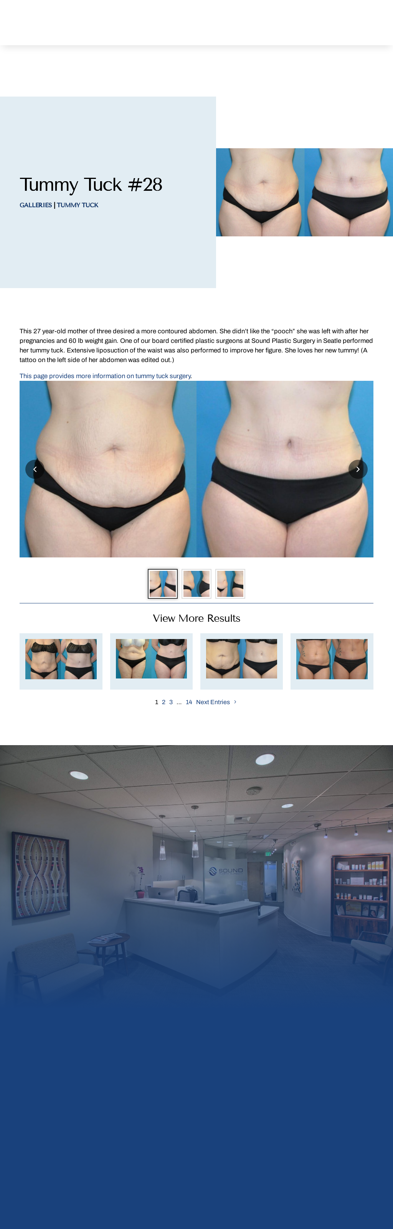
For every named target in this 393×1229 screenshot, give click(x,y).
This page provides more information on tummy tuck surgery (105, 341)
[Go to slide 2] (196, 553)
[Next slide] (358, 434)
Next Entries (213, 676)
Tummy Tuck (77, 170)
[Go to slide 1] (154, 553)
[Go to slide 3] (239, 553)
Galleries (36, 170)
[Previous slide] (35, 434)
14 (189, 676)
